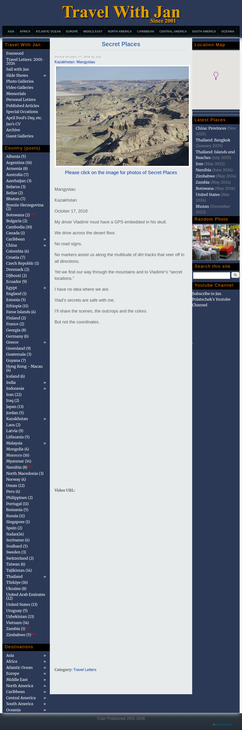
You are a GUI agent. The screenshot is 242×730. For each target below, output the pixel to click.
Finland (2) (16, 318)
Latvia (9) (14, 430)
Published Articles (22, 105)
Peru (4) (13, 491)
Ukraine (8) (16, 588)
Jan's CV (13, 124)
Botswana (205, 188)
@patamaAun (225, 724)
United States (208, 194)
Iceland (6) (15, 376)
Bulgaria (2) (16, 220)
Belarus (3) (16, 186)
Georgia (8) (16, 330)
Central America (173, 31)
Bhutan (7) (15, 198)
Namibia (203, 170)
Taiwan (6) (15, 564)
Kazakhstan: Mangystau (75, 62)
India (11, 382)
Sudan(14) (15, 534)
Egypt (11, 287)
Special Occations (22, 111)
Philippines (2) (19, 497)
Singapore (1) (18, 521)
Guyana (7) (16, 360)
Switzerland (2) (20, 558)
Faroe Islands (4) (21, 311)
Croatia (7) (15, 257)
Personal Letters (21, 99)
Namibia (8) (19, 467)
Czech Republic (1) (22, 263)
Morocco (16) (17, 455)
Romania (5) (17, 509)
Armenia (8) (17, 168)
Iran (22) (14, 394)
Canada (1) (15, 233)
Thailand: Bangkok (213, 140)
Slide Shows (17, 75)
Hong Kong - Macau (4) (24, 368)
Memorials (16, 93)
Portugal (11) (17, 503)
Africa (25, 31)
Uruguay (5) (17, 610)
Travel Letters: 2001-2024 (25, 61)
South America (204, 31)
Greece (12, 342)
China (11, 245)
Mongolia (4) (17, 449)
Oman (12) (15, 485)
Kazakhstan (17, 418)
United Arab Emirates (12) (25, 596)
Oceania (227, 31)
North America (120, 31)
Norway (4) (16, 479)
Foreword (14, 53)
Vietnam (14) (17, 622)
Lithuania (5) (18, 437)
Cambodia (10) (19, 227)
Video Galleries (19, 87)
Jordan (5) (15, 412)
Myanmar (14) (18, 461)
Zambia (202, 182)
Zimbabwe (205, 176)
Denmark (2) (17, 269)
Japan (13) (15, 406)
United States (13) (21, 604)
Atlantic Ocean (48, 31)
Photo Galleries (20, 81)
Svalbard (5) (17, 546)
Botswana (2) (20, 215)
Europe (72, 31)
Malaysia (14, 443)
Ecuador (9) (16, 281)
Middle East (92, 31)
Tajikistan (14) (19, 570)
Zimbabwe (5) (21, 634)
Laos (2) (13, 424)
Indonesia (15, 388)
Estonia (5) (16, 299)
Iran (199, 163)
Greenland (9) (18, 348)
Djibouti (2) (16, 275)
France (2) (15, 324)
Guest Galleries (19, 136)
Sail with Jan (17, 69)
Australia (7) (17, 174)
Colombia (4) (17, 251)
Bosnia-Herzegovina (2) (24, 207)
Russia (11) (15, 515)
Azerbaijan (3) (19, 180)
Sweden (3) (16, 552)
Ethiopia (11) (17, 306)
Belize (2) (14, 192)
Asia (11, 31)
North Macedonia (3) (25, 473)
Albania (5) (16, 156)
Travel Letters (84, 670)
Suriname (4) (18, 540)
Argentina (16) (19, 162)
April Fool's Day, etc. (24, 117)
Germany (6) (17, 336)
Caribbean (145, 31)
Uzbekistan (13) (20, 616)
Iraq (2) (12, 400)
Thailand (14, 576)
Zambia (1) (18, 628)
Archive (13, 129)
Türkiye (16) (17, 582)
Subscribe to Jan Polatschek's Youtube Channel (211, 299)
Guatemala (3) (18, 354)
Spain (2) (14, 528)
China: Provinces (211, 128)
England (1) (16, 293)
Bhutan (202, 206)
